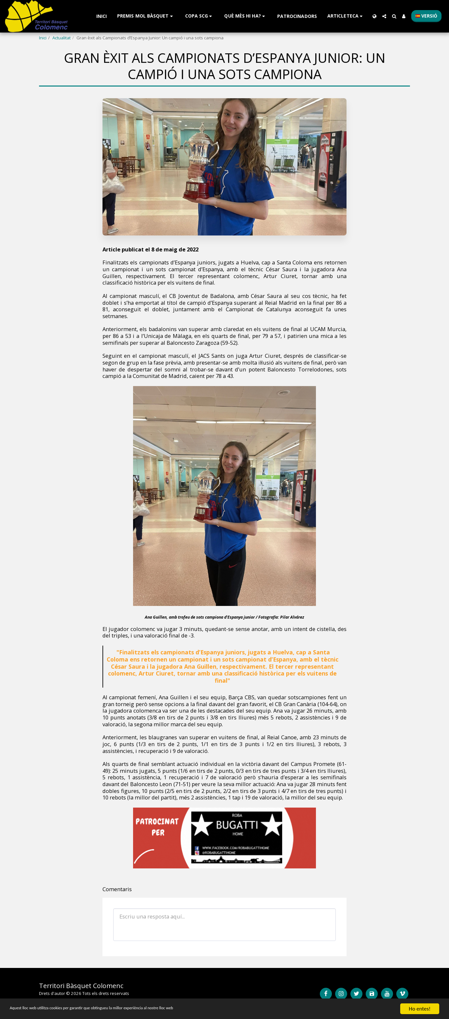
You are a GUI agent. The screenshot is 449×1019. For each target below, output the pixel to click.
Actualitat (61, 38)
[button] (146, 16)
